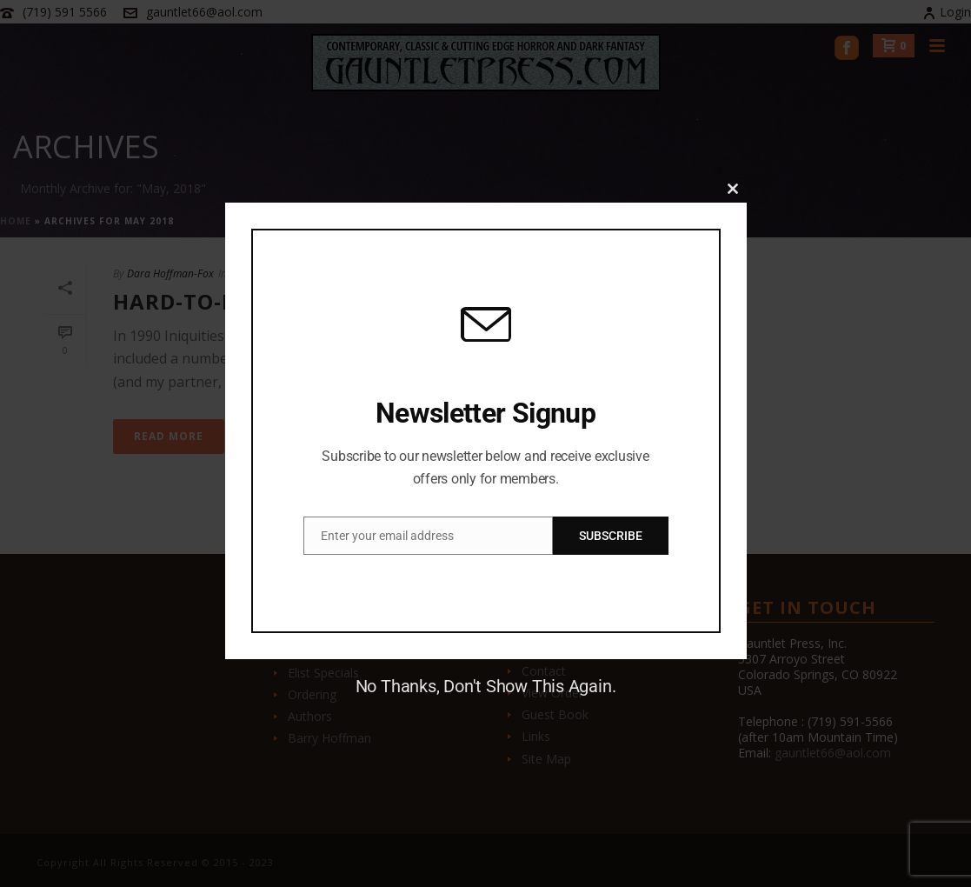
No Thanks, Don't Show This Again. (486, 686)
